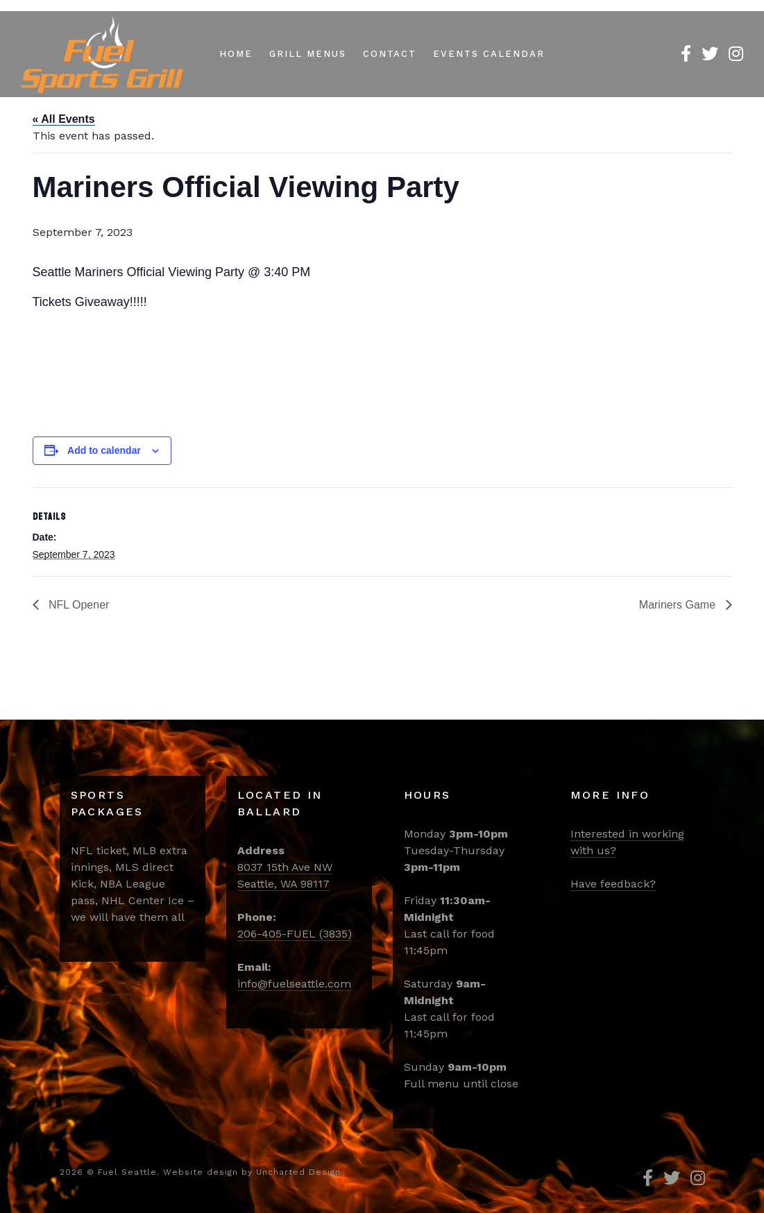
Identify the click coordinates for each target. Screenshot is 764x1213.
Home (236, 54)
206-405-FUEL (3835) (294, 933)
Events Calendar (488, 54)
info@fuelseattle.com (294, 983)
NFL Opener (78, 605)
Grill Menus (307, 54)
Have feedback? (613, 883)
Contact (390, 54)
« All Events (64, 119)
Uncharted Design (298, 1172)
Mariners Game (679, 605)
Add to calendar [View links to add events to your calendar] (104, 450)
